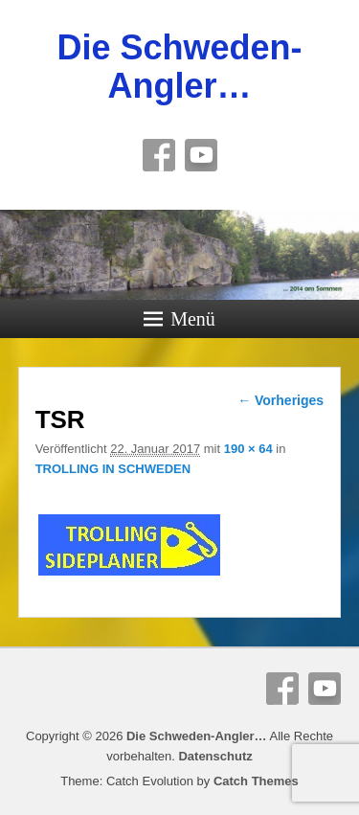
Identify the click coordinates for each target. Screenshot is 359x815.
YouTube (201, 155)
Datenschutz (215, 756)
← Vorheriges (280, 400)
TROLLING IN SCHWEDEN (113, 469)
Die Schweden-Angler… (179, 66)
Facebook (159, 155)
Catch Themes (256, 781)
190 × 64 (248, 448)
